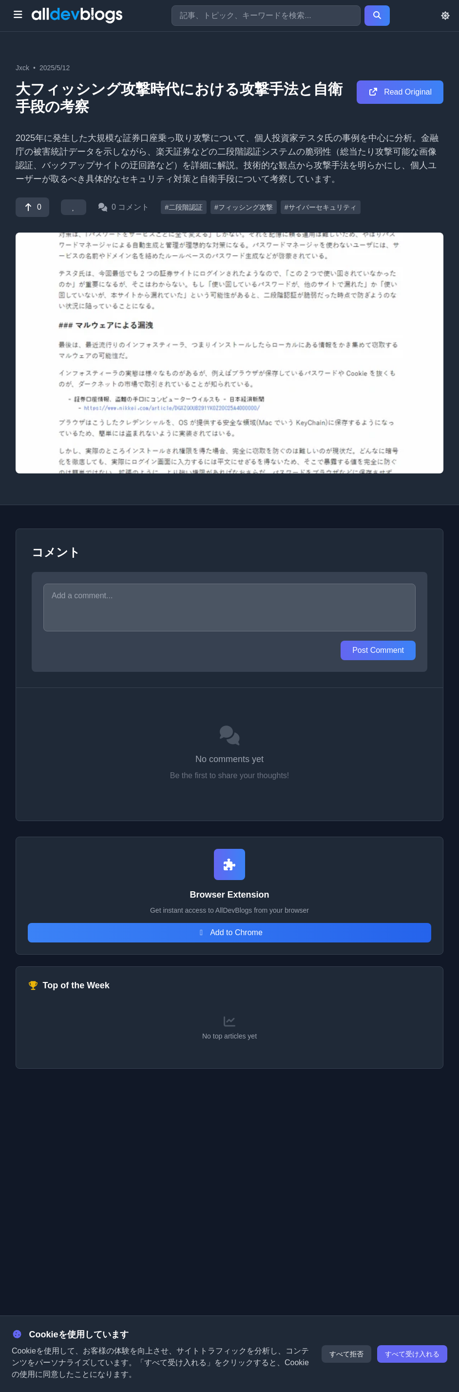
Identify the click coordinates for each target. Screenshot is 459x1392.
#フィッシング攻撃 (243, 207)
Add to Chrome (229, 932)
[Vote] (32, 207)
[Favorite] (73, 207)
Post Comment (378, 650)
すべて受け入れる (412, 1354)
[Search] (377, 15)
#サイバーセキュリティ (321, 207)
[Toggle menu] (18, 15)
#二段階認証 (184, 207)
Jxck (22, 68)
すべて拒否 (346, 1354)
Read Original (400, 92)
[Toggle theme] (445, 15)
